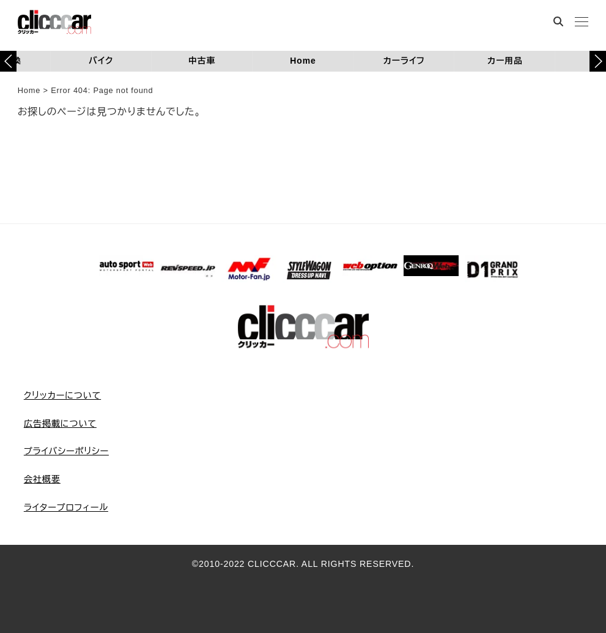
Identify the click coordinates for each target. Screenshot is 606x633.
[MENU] (581, 23)
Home (303, 61)
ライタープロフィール (66, 507)
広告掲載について (60, 424)
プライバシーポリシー (66, 451)
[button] (597, 61)
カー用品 (505, 61)
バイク (101, 61)
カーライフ (403, 61)
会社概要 (42, 479)
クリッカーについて (62, 395)
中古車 (201, 61)
